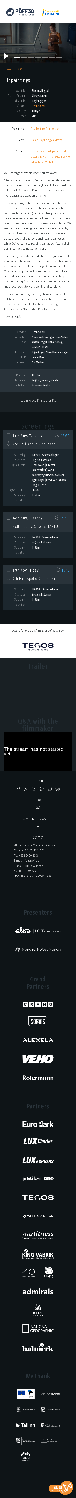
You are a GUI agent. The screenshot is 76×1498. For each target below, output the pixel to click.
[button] (5, 41)
